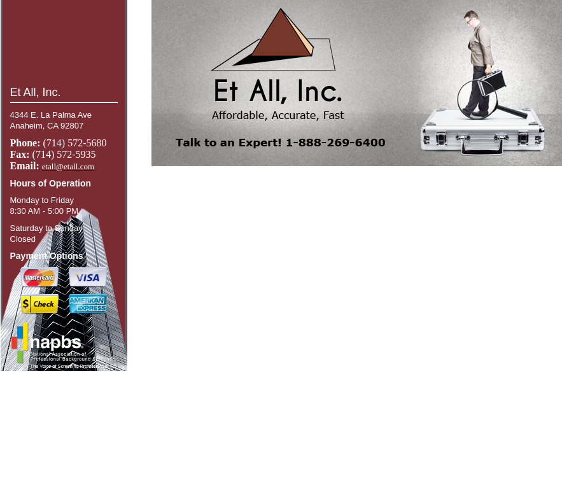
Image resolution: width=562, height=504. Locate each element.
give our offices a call (74, 492)
